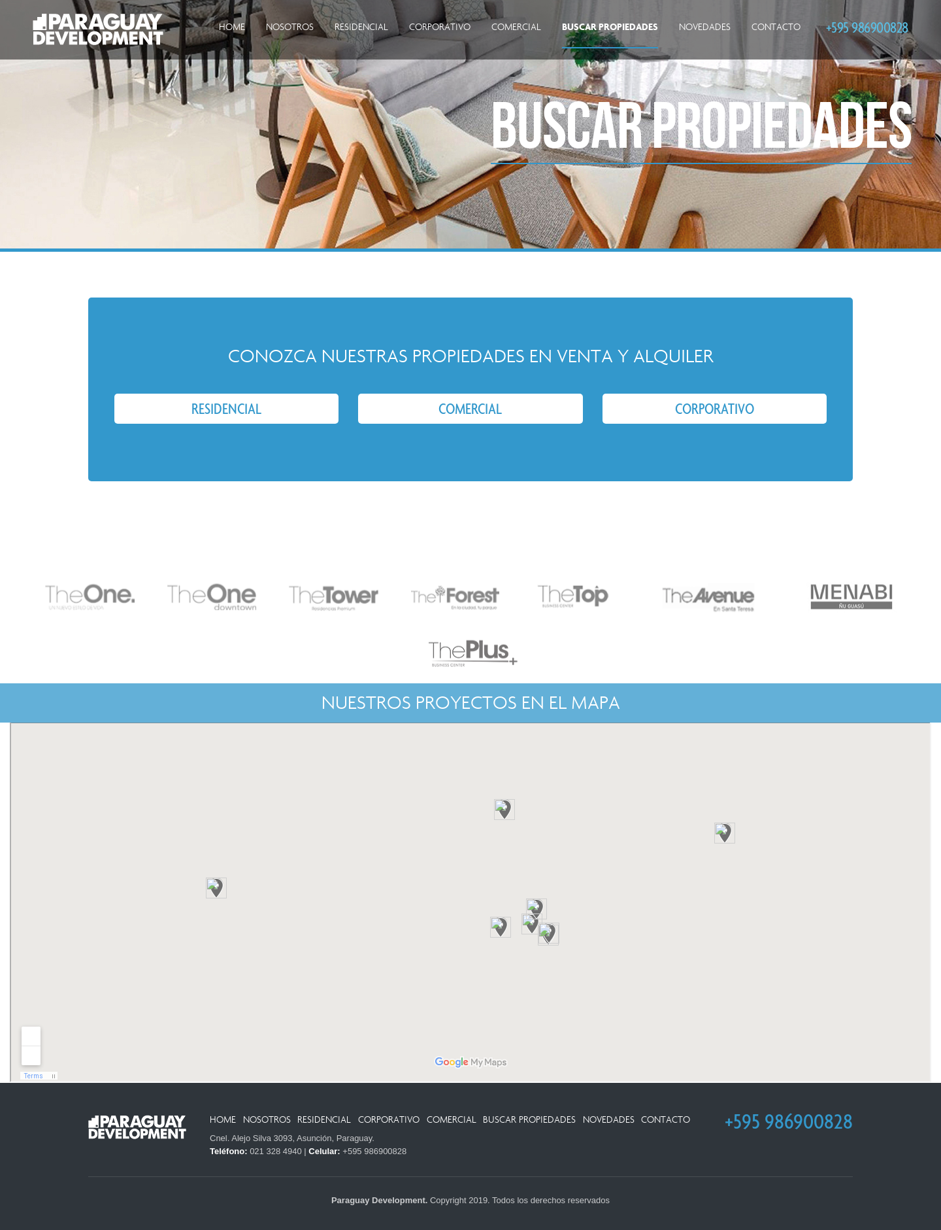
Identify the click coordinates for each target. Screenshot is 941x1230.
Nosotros (290, 27)
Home (232, 27)
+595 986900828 (867, 27)
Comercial (516, 27)
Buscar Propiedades (610, 27)
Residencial (361, 27)
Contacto (776, 27)
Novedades (705, 27)
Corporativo (439, 27)
